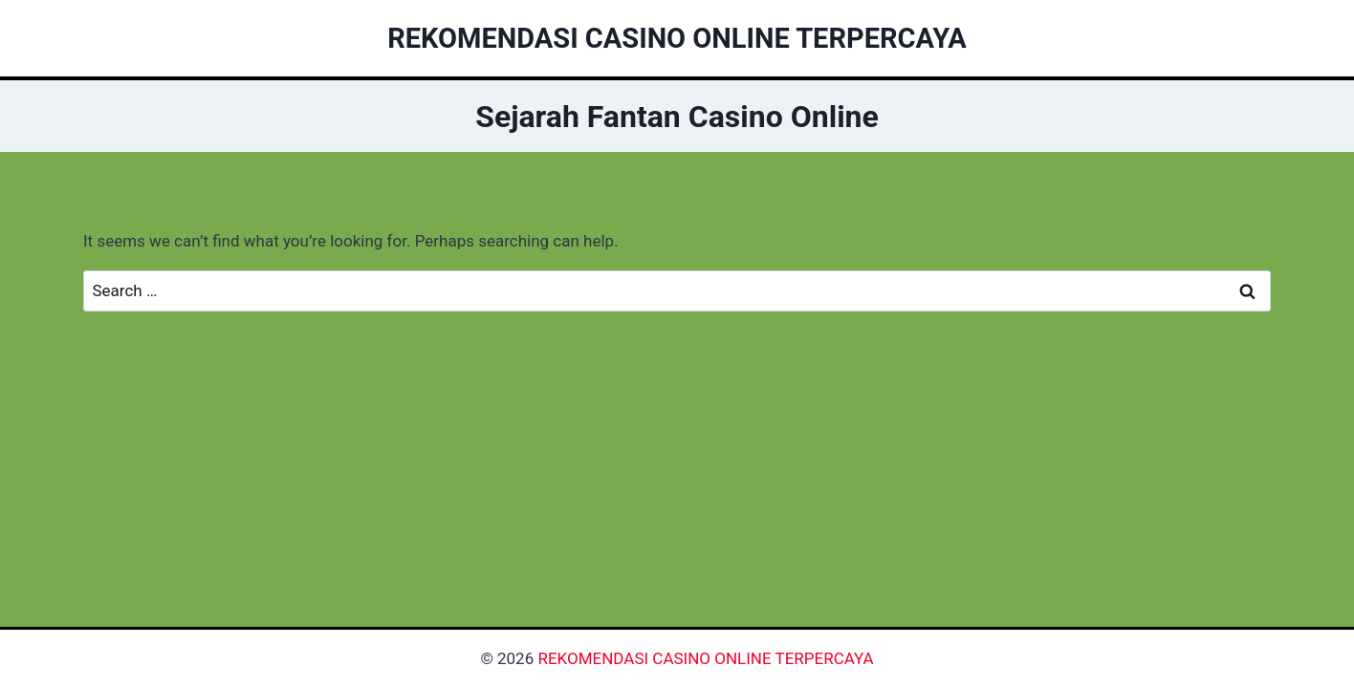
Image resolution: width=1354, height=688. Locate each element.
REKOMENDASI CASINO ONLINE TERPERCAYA (705, 658)
